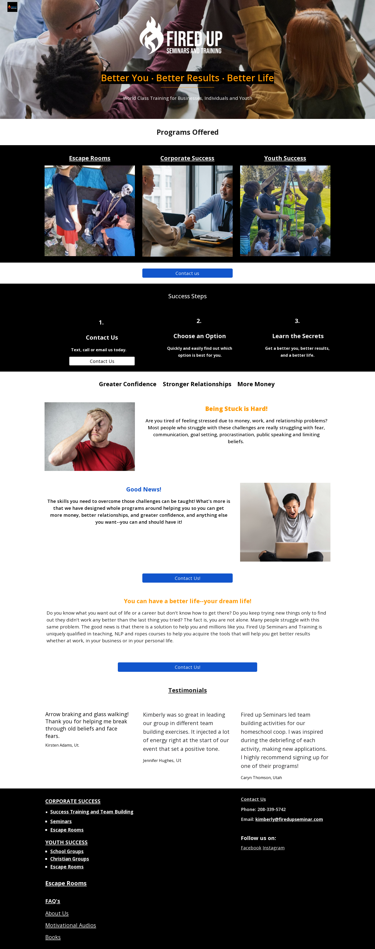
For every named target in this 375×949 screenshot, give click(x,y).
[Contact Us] (102, 361)
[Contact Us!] (187, 578)
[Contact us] (187, 273)
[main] (187, 82)
